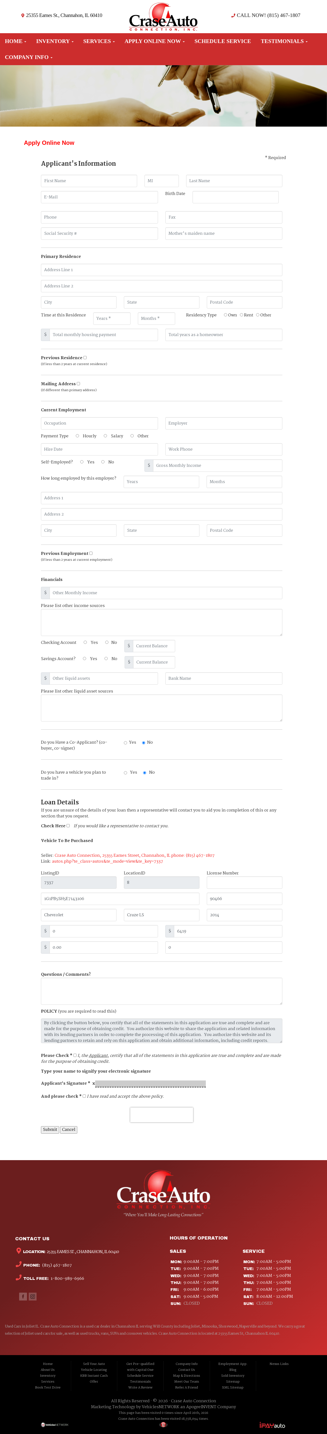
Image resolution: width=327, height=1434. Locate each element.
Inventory (54, 41)
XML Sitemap (233, 1387)
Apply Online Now (155, 41)
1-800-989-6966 (67, 1278)
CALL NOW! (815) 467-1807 (268, 15)
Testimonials (284, 41)
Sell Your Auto (94, 1364)
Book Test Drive (48, 1387)
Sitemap (233, 1381)
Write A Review (140, 1387)
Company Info (28, 57)
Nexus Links (279, 1364)
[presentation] (161, 1115)
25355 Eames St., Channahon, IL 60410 (63, 15)
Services (99, 41)
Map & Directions (186, 1375)
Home (15, 41)
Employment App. (233, 1364)
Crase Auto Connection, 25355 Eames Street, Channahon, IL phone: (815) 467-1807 (135, 855)
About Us (48, 1370)
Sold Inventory (232, 1375)
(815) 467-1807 (56, 1265)
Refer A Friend (186, 1387)
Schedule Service (223, 41)
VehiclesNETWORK (160, 1407)
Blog (232, 1370)
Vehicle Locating (94, 1370)
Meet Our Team (186, 1381)
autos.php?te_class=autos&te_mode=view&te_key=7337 (107, 861)
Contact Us (186, 1370)
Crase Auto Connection (193, 1401)
